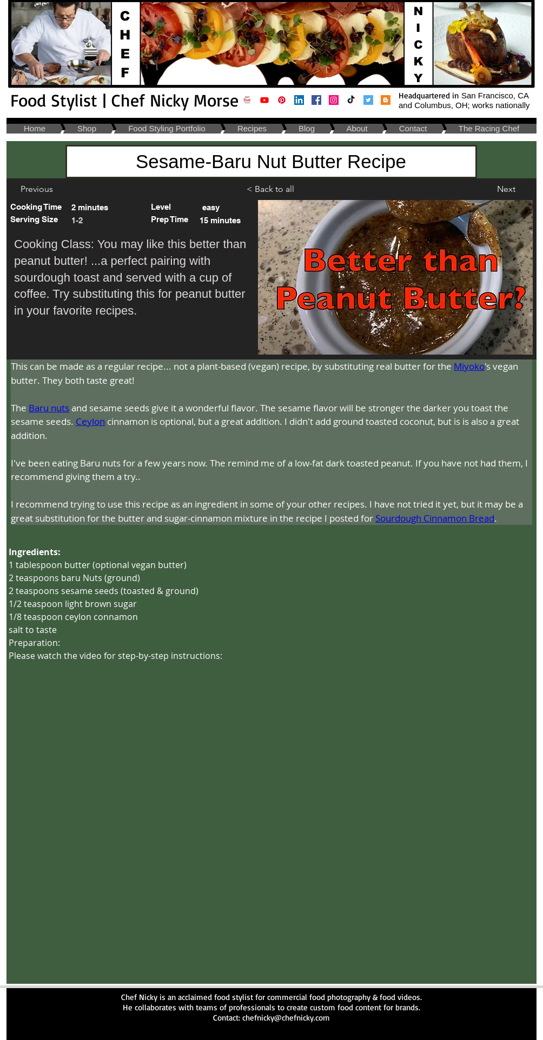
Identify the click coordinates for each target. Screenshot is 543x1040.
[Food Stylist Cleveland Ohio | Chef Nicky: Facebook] (316, 100)
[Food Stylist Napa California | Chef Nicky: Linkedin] (299, 100)
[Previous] (36, 189)
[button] (34, 219)
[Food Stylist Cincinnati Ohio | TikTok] (351, 100)
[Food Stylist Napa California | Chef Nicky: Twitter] (368, 100)
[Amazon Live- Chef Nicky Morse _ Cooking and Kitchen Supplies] (247, 100)
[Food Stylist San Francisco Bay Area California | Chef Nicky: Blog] (385, 100)
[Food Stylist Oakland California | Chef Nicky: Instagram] (334, 100)
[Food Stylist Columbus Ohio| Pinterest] (282, 100)
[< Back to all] (274, 189)
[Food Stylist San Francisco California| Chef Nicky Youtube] (264, 100)
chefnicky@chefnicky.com (286, 1017)
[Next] (506, 189)
